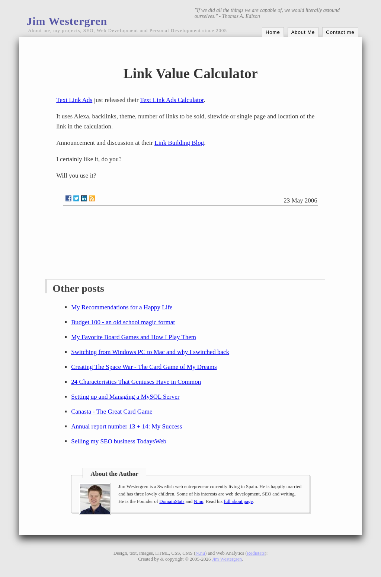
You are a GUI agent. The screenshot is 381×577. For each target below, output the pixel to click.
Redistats (256, 553)
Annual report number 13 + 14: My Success (126, 426)
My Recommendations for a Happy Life (121, 307)
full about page (238, 501)
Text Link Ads (74, 99)
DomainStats (171, 501)
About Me (303, 32)
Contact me (340, 32)
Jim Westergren (66, 21)
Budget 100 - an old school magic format (123, 322)
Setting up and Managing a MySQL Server (125, 396)
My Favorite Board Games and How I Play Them (133, 337)
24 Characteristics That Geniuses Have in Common (136, 381)
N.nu (199, 501)
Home (273, 32)
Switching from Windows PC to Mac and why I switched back (150, 352)
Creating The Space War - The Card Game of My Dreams (144, 366)
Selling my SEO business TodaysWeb (118, 441)
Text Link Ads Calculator (172, 99)
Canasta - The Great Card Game (111, 411)
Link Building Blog (179, 142)
